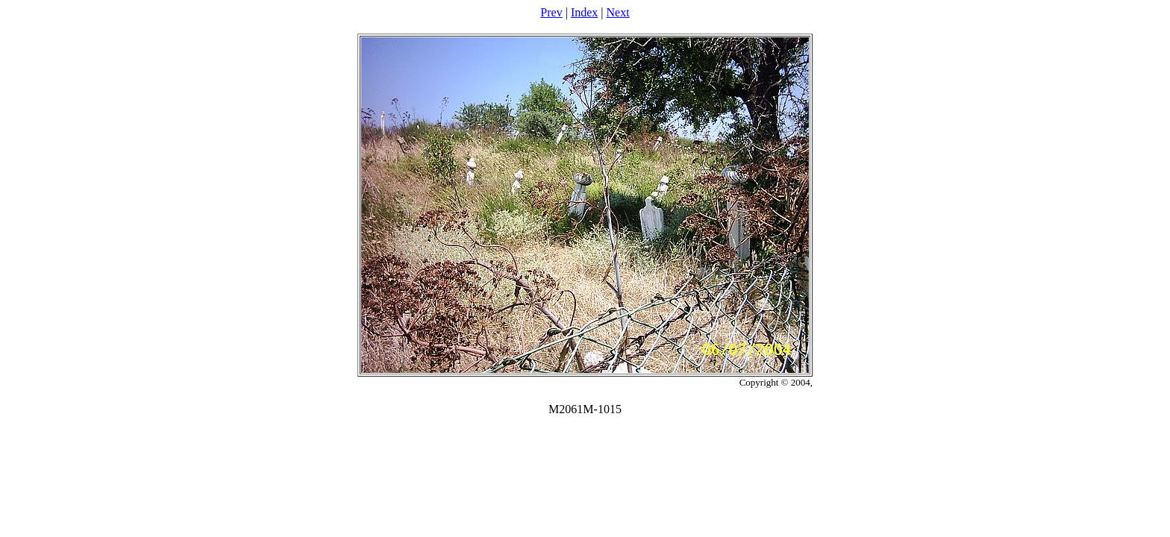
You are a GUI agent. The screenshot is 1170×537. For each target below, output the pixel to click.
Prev (551, 12)
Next (618, 12)
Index (584, 12)
